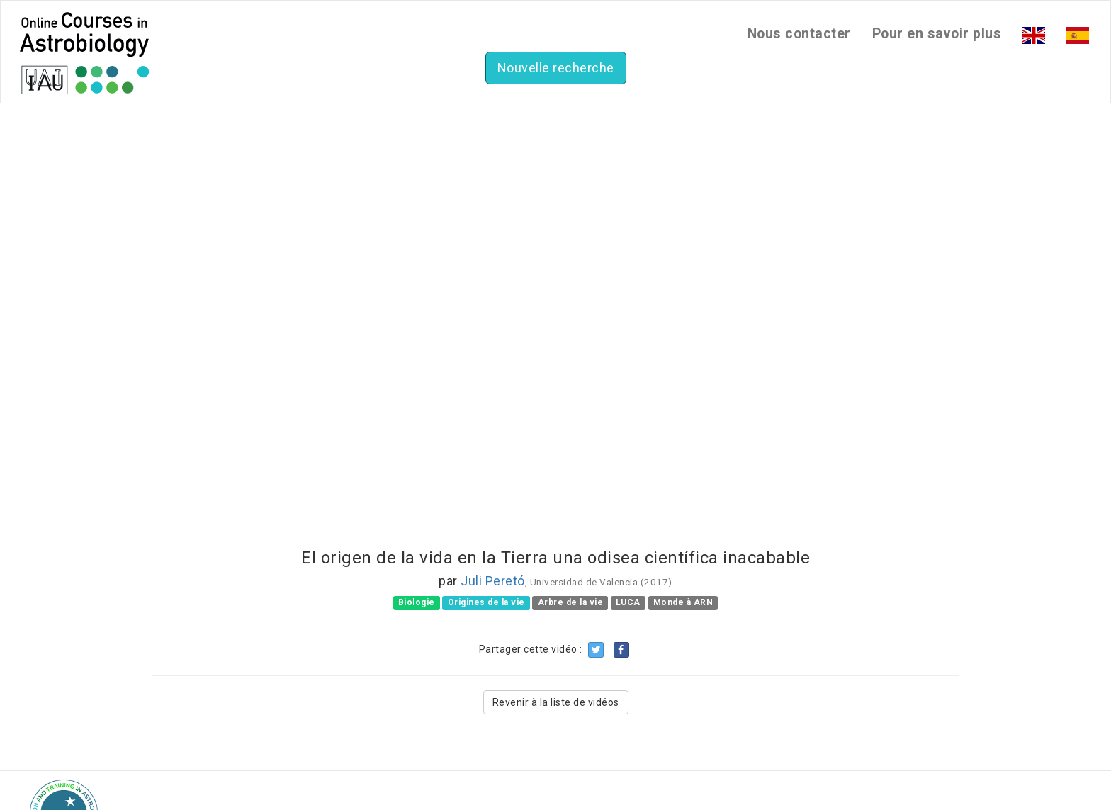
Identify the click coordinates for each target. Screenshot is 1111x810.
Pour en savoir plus (937, 34)
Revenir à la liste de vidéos (555, 702)
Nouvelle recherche (555, 67)
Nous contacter (799, 34)
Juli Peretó (493, 580)
